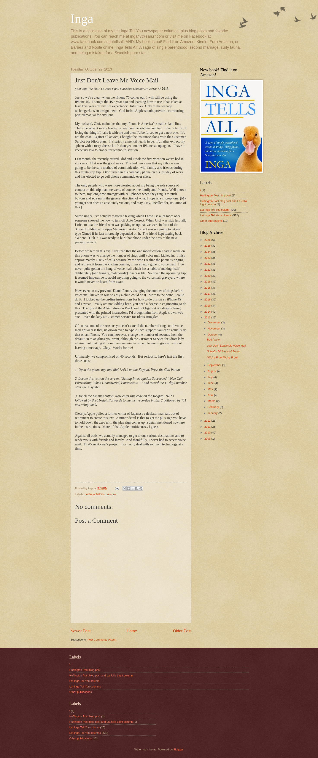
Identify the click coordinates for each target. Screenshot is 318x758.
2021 (207, 269)
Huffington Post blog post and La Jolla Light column (101, 675)
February (213, 407)
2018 (207, 287)
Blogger (178, 749)
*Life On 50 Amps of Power (223, 351)
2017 (207, 293)
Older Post (182, 631)
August (212, 371)
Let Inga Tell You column (215, 209)
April (211, 395)
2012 (207, 420)
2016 (207, 299)
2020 (207, 275)
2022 (207, 263)
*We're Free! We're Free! (222, 357)
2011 (207, 426)
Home (132, 631)
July (210, 377)
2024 (207, 251)
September (215, 365)
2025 (207, 245)
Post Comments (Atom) (101, 639)
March (212, 401)
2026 (207, 239)
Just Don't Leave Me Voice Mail (226, 345)
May (211, 389)
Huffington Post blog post (215, 195)
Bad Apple (213, 339)
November (214, 328)
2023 (207, 257)
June (211, 383)
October (213, 334)
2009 (207, 438)
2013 (207, 317)
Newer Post (80, 631)
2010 (207, 432)
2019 (207, 281)
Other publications (211, 220)
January (213, 413)
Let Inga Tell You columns (100, 494)
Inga (82, 18)
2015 (207, 305)
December (214, 322)
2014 (207, 311)
